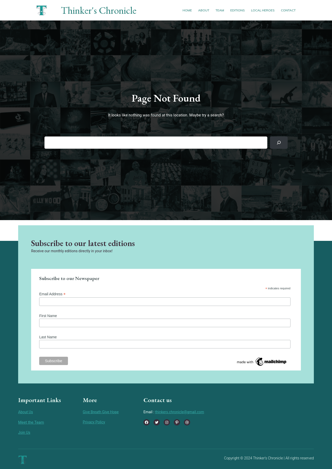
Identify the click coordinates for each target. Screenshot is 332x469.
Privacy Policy (94, 422)
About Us (25, 412)
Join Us (24, 432)
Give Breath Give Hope (101, 412)
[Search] (279, 142)
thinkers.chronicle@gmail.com (179, 412)
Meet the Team (31, 422)
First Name (48, 316)
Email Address (52, 294)
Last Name (48, 337)
